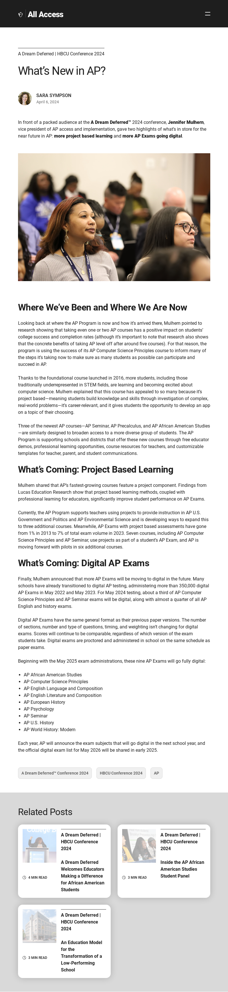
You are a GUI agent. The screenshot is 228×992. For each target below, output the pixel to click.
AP (158, 775)
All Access (45, 14)
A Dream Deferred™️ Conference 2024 (54, 775)
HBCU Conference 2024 (121, 775)
